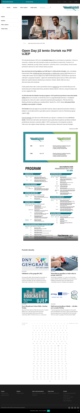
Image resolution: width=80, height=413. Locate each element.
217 (62, 365)
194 (51, 361)
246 (59, 372)
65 (42, 334)
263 (48, 377)
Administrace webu (5, 407)
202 (44, 363)
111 (43, 343)
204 (51, 363)
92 (51, 339)
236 (59, 370)
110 (40, 343)
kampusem (56, 86)
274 (51, 379)
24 (60, 325)
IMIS (70, 1)
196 (58, 361)
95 (60, 339)
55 (48, 332)
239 (33, 372)
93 (54, 339)
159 (34, 354)
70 (58, 334)
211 (41, 365)
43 (46, 330)
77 (42, 337)
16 (36, 325)
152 (44, 352)
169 (34, 357)
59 (60, 332)
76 (39, 337)
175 (55, 357)
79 (48, 337)
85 (66, 337)
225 (55, 368)
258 (66, 374)
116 (60, 343)
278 (66, 379)
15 (33, 325)
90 (45, 339)
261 (40, 377)
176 (58, 357)
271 (41, 379)
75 (36, 337)
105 (58, 341)
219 (34, 368)
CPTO (24, 98)
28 (36, 328)
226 (59, 368)
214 (51, 365)
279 (50, 381)
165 (55, 354)
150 (38, 352)
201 (40, 363)
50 (32, 332)
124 (51, 345)
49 (65, 330)
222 (44, 368)
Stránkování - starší (73, 323)
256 (59, 374)
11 (58, 323)
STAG (64, 1)
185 (55, 359)
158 (65, 352)
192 (44, 361)
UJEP (76, 1)
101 (44, 341)
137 (62, 348)
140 (37, 350)
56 (51, 332)
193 (48, 361)
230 (37, 370)
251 (41, 374)
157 (62, 352)
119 (34, 345)
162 (44, 354)
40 (37, 330)
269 (34, 379)
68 (51, 334)
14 (67, 323)
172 (44, 357)
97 (67, 339)
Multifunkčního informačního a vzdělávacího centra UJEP (50, 73)
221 (41, 368)
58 (57, 332)
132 (44, 348)
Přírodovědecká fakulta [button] (13, 1)
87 (35, 339)
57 (54, 332)
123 (48, 345)
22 (54, 325)
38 (66, 328)
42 (43, 330)
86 (32, 339)
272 (44, 379)
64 (39, 334)
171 (41, 357)
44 (49, 330)
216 (58, 365)
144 (51, 350)
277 (62, 379)
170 (38, 357)
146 (58, 350)
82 (57, 337)
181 (41, 359)
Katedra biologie (27, 118)
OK (48, 410)
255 (55, 374)
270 (37, 379)
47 (59, 330)
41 (40, 330)
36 (60, 328)
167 (62, 354)
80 (51, 337)
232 (44, 370)
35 (57, 328)
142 (44, 350)
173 (48, 357)
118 (66, 343)
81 (54, 337)
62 (32, 334)
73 (67, 334)
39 (34, 330)
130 (38, 348)
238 (66, 370)
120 (38, 345)
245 (55, 372)
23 (57, 325)
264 (51, 377)
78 (45, 337)
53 (42, 332)
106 (62, 341)
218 (65, 365)
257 (62, 374)
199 (33, 363)
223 (48, 368)
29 (39, 328)
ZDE (28, 113)
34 (54, 328)
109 (37, 343)
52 (38, 332)
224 (51, 368)
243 (48, 372)
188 (65, 359)
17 (39, 325)
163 (48, 354)
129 (34, 348)
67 (48, 334)
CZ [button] (59, 1)
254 (51, 374)
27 (32, 328)
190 (37, 361)
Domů (24, 43)
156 (58, 352)
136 (58, 348)
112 (46, 343)
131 (41, 348)
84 (63, 337)
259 (33, 377)
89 (41, 339)
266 (59, 377)
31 (45, 328)
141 (41, 350)
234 (51, 370)
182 (44, 359)
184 (51, 359)
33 (51, 328)
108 (33, 343)
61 (66, 332)
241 (40, 372)
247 (62, 372)
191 (41, 361)
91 (48, 339)
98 (34, 341)
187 (62, 359)
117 (63, 343)
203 (48, 363)
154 (51, 352)
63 (35, 334)
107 (65, 341)
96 (63, 339)
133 (48, 348)
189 (34, 361)
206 (59, 363)
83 (60, 337)
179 (34, 359)
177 (62, 357)
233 (48, 370)
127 (62, 345)
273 (48, 379)
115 (56, 343)
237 (62, 370)
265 (55, 377)
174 (51, 357)
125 (55, 345)
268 (66, 377)
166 (58, 354)
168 (65, 354)
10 (55, 323)
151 (41, 352)
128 (65, 345)
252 (44, 374)
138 (65, 348)
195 (55, 361)
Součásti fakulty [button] (36, 1)
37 (63, 328)
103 (51, 341)
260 (37, 377)
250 (37, 374)
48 (62, 330)
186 (58, 359)
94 (57, 339)
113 (50, 343)
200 (37, 363)
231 (41, 370)
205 (55, 363)
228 (66, 368)
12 (61, 323)
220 (37, 368)
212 (44, 365)
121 (41, 345)
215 (55, 365)
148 (65, 350)
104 (54, 341)
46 (56, 330)
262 (44, 377)
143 (48, 350)
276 (59, 379)
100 (41, 341)
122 (44, 345)
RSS (12, 407)
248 (66, 372)
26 (66, 325)
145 (55, 350)
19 (44, 325)
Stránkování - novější (25, 324)
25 (63, 325)
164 (51, 354)
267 (62, 377)
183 (48, 359)
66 (45, 334)
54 (45, 332)
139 (34, 350)
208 (66, 363)
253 (48, 374)
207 (62, 363)
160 (37, 354)
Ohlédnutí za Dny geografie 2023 (32, 273)
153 (48, 352)
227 (62, 368)
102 (47, 341)
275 (55, 379)
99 (37, 341)
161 (41, 354)
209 (34, 365)
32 (48, 328)
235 (55, 370)
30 (42, 328)
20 (48, 325)
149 (34, 352)
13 (64, 323)
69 (54, 334)
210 (38, 365)
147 (62, 350)
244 (51, 372)
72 (63, 334)
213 (48, 365)
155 (55, 352)
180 (38, 359)
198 (65, 361)
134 (51, 348)
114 (53, 343)
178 (65, 357)
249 (34, 374)
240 (37, 372)
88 (38, 339)
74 (32, 337)
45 (52, 330)
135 (55, 348)
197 (62, 361)
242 (44, 372)
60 (63, 332)
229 (34, 370)
